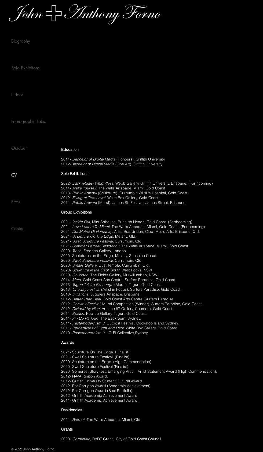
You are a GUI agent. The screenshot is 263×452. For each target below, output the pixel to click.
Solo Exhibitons (25, 68)
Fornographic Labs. (28, 121)
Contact (18, 228)
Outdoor (19, 148)
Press (15, 202)
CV (14, 175)
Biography (20, 41)
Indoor (17, 95)
